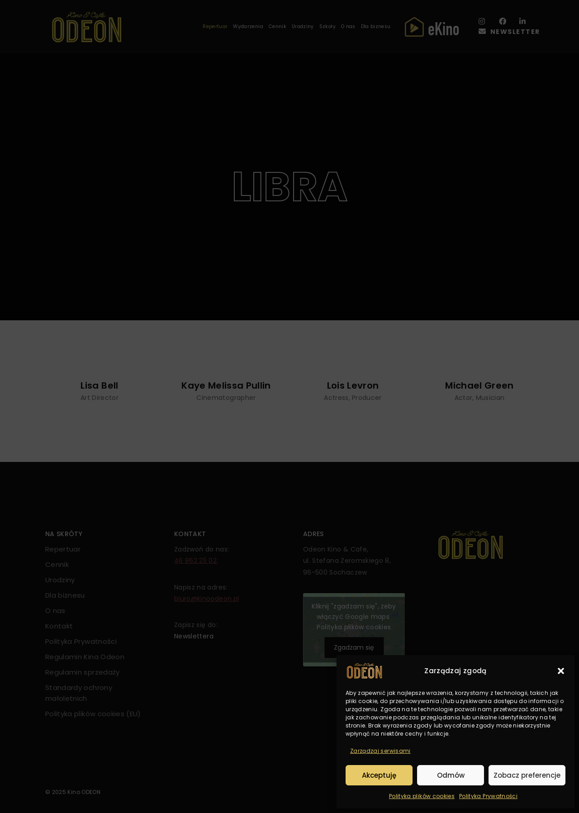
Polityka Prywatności (488, 796)
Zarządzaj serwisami (380, 751)
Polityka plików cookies (422, 796)
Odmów (451, 775)
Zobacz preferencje (527, 775)
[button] (560, 670)
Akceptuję (379, 775)
